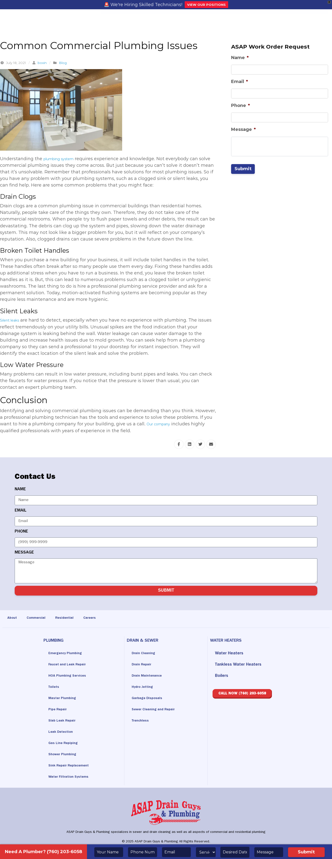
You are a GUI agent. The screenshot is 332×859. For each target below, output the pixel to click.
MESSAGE (24, 553)
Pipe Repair (59, 710)
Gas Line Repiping (65, 743)
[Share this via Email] (211, 444)
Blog (63, 63)
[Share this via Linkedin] (189, 444)
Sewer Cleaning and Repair (158, 710)
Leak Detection (63, 732)
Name (240, 57)
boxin (42, 63)
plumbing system (63, 158)
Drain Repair (143, 665)
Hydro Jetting (144, 687)
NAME (20, 489)
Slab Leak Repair (64, 721)
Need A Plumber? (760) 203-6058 (43, 851)
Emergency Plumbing (68, 653)
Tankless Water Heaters (238, 665)
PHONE (21, 532)
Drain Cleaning (146, 653)
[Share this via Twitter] (200, 444)
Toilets (54, 687)
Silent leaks (12, 320)
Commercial (40, 618)
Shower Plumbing (65, 755)
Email (239, 81)
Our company (162, 424)
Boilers (221, 676)
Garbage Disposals (150, 698)
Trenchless (142, 721)
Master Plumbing (64, 698)
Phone (240, 105)
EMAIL (20, 511)
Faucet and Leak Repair (71, 665)
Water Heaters (229, 653)
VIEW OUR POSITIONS (206, 5)
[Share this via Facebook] (179, 444)
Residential (72, 618)
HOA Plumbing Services (71, 676)
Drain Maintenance (150, 676)
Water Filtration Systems (72, 777)
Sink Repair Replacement (72, 766)
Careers (100, 618)
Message (243, 129)
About (13, 618)
